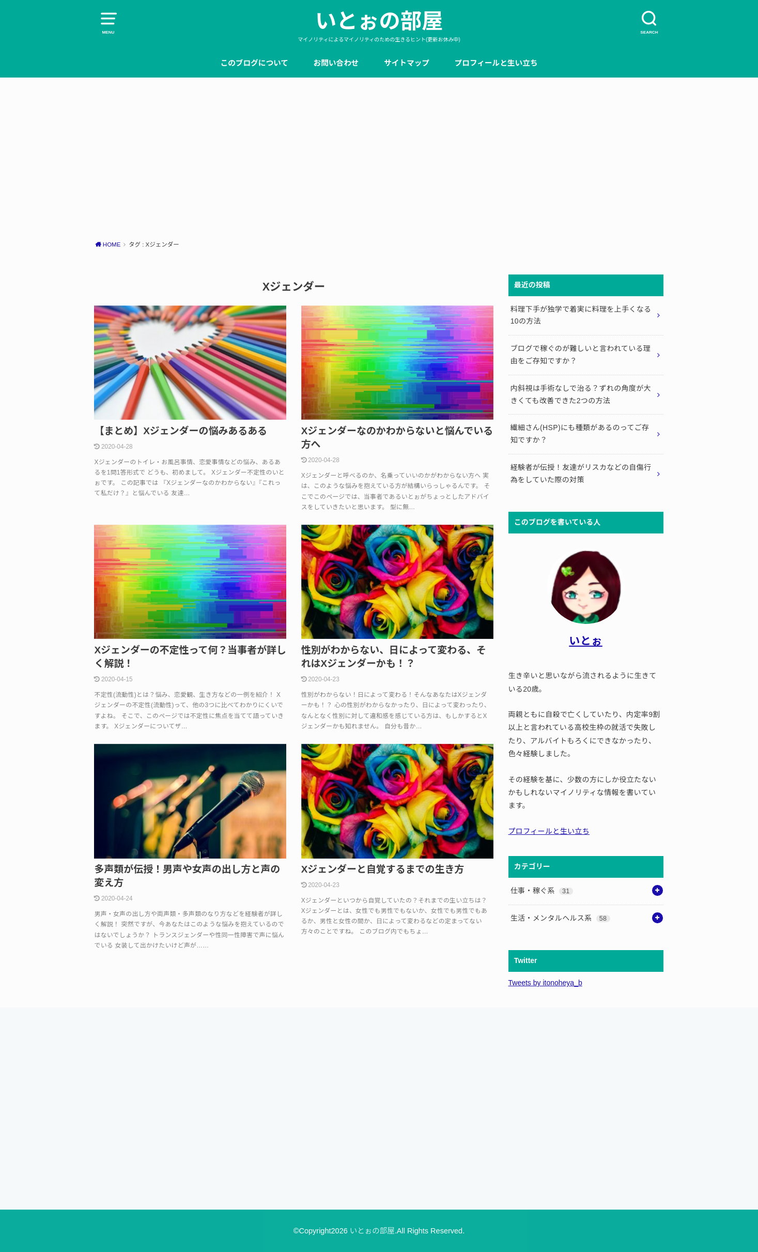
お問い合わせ (336, 63)
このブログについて (254, 63)
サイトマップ (406, 63)
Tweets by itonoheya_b (545, 983)
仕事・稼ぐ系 (542, 891)
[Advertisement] (379, 155)
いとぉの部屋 (379, 21)
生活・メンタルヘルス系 (560, 918)
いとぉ (585, 641)
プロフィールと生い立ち (496, 63)
